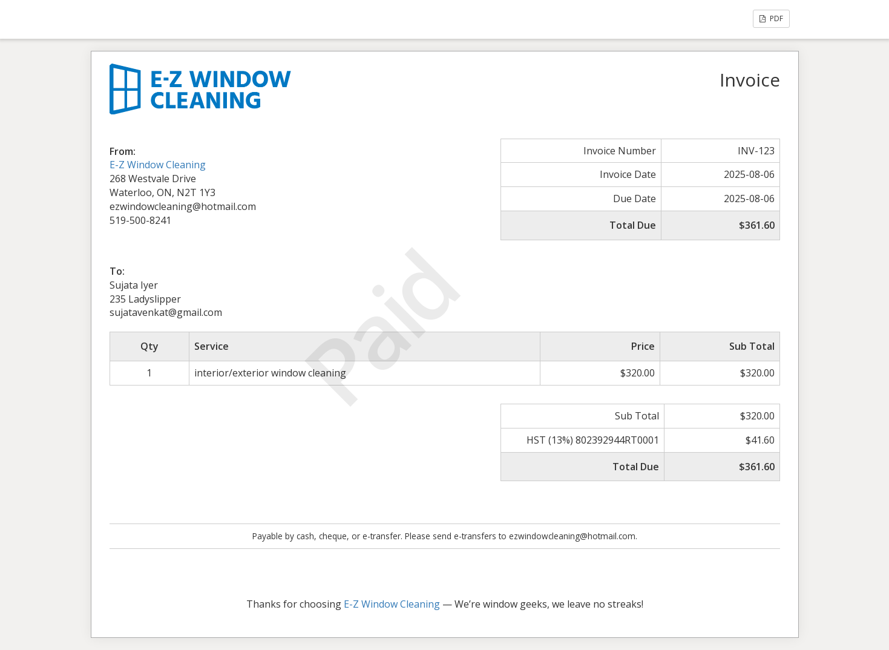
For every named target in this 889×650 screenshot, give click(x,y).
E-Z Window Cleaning (158, 164)
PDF (771, 18)
